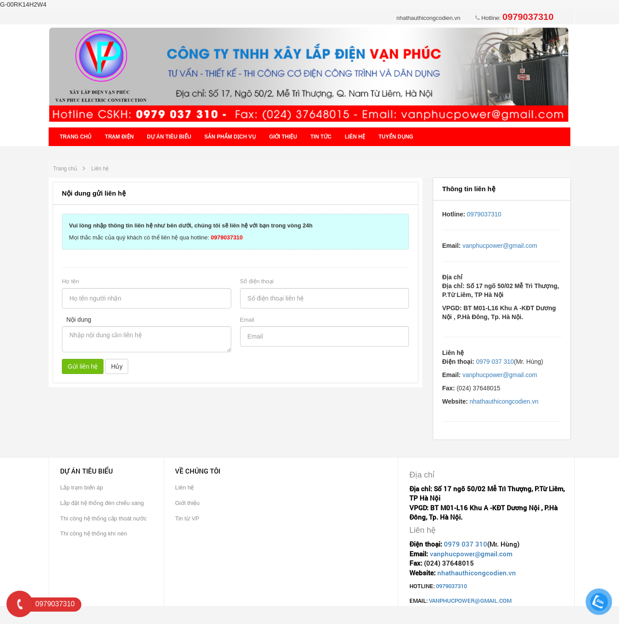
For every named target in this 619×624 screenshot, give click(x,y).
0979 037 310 (495, 361)
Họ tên (70, 281)
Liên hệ (355, 137)
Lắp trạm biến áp (81, 487)
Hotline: (514, 18)
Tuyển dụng (395, 137)
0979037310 (484, 214)
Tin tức (321, 137)
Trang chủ (76, 137)
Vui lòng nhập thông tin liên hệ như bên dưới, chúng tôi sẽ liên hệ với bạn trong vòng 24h (191, 225)
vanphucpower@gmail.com (499, 245)
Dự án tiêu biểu (169, 137)
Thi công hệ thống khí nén (93, 533)
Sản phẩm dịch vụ (230, 137)
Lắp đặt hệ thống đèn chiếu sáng (102, 503)
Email (247, 319)
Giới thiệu (283, 137)
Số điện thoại (257, 281)
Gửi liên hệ (83, 366)
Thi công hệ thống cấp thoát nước (103, 518)
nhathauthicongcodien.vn (429, 18)
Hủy (116, 366)
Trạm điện (119, 137)
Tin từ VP (187, 518)
